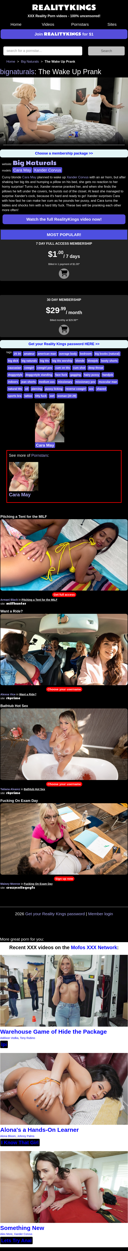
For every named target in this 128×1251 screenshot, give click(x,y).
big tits (44, 360)
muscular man (107, 381)
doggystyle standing (39, 374)
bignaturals (17, 72)
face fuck (61, 374)
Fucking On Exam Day (19, 801)
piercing (36, 388)
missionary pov (85, 381)
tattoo (28, 395)
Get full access (64, 594)
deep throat (95, 367)
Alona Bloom (8, 1136)
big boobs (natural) (107, 353)
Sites (112, 24)
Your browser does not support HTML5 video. (64, 113)
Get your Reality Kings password (55, 914)
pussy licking (54, 388)
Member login (100, 914)
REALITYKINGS (64, 8)
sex (91, 388)
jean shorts (28, 381)
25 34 (17, 353)
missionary (65, 381)
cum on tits (62, 367)
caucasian (14, 367)
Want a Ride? (11, 611)
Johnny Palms (25, 1136)
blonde (79, 360)
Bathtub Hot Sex (14, 706)
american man (47, 353)
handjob (107, 374)
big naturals (29, 360)
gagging (75, 374)
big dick (13, 360)
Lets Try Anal (16, 1240)
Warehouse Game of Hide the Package (53, 1031)
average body (68, 353)
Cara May (22, 170)
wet (52, 395)
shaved (101, 388)
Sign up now (64, 878)
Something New (22, 1228)
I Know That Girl (20, 1142)
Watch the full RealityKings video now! (64, 219)
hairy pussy (91, 374)
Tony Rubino (27, 1038)
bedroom (86, 353)
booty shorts (109, 360)
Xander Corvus (47, 170)
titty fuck (41, 395)
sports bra (14, 395)
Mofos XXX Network (94, 947)
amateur (29, 353)
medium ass (47, 381)
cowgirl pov (44, 367)
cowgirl (29, 367)
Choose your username (64, 689)
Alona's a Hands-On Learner (39, 1130)
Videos (48, 24)
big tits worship (62, 360)
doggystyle (15, 374)
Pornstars (80, 24)
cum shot (79, 367)
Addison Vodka (9, 1038)
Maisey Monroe (10, 883)
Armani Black (9, 599)
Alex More (6, 1234)
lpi (4, 1044)
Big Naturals (30, 61)
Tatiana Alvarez (10, 789)
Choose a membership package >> (64, 153)
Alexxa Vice (8, 694)
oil (26, 388)
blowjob (93, 360)
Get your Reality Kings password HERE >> (64, 344)
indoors (13, 381)
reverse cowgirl (76, 388)
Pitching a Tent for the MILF (23, 517)
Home (16, 24)
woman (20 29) (66, 395)
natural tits (15, 388)
